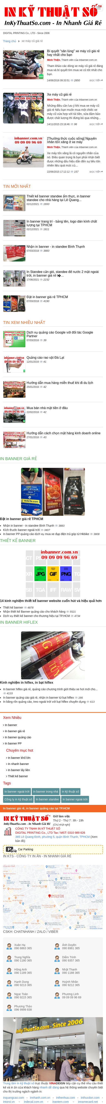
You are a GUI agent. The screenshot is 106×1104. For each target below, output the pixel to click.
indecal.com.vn (33, 1101)
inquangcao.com (13, 1097)
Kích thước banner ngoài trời (22, 530)
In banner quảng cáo (17, 737)
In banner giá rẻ (18, 458)
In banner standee (47, 799)
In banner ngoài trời (17, 791)
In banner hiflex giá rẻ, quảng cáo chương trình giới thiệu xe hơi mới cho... (50, 689)
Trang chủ (9, 41)
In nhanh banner (17, 764)
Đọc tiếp (96, 80)
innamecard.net (88, 1101)
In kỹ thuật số (70, 791)
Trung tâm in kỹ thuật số (18, 1083)
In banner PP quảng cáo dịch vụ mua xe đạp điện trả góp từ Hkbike (46, 534)
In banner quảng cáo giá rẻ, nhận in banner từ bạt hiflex (39, 697)
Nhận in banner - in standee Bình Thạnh (56, 246)
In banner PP (12, 743)
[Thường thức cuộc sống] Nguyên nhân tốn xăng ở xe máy (72, 140)
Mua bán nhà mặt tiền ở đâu (47, 408)
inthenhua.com (65, 1097)
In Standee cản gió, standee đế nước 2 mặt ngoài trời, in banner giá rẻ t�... (63, 273)
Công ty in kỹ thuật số (18, 799)
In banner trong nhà (45, 791)
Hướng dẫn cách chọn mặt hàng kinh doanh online (63, 433)
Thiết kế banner (18, 540)
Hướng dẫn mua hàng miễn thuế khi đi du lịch (60, 383)
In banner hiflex (19, 622)
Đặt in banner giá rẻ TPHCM (47, 297)
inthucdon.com (90, 1097)
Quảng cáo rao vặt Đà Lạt (45, 357)
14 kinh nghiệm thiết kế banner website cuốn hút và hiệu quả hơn (51, 601)
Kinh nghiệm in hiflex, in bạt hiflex (26, 682)
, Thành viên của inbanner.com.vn (72, 60)
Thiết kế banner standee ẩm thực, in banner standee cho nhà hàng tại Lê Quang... (58, 198)
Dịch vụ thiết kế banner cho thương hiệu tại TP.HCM (37, 616)
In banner (10, 725)
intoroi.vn (9, 1101)
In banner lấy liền (18, 770)
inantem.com (60, 1101)
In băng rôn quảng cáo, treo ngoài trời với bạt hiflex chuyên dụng (44, 701)
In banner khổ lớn (18, 757)
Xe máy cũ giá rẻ (59, 94)
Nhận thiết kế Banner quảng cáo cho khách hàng (34, 611)
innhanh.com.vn (40, 1097)
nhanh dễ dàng (49, 1087)
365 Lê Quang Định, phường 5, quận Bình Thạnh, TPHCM (52, 836)
